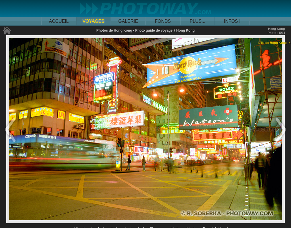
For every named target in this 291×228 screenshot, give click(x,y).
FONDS (163, 21)
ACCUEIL (58, 21)
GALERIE (128, 21)
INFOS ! (232, 21)
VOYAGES (93, 21)
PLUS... (197, 21)
